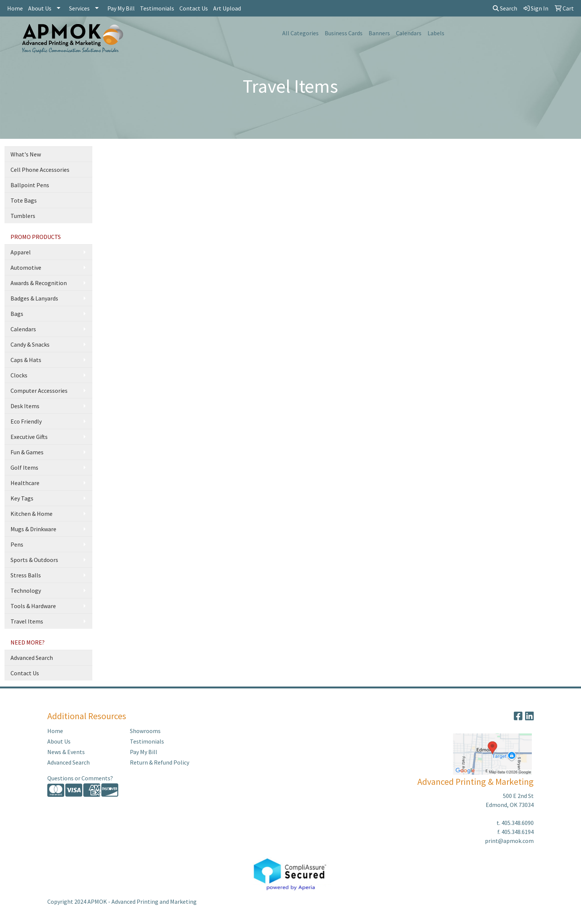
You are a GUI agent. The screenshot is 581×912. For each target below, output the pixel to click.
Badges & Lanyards (34, 298)
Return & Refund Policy (159, 762)
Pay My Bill (121, 8)
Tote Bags (24, 200)
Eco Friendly (26, 421)
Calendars (408, 33)
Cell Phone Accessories (40, 169)
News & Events (66, 752)
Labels (435, 33)
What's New (26, 154)
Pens (17, 544)
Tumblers (23, 215)
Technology (26, 590)
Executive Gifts (29, 436)
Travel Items (27, 621)
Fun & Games (27, 452)
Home (15, 8)
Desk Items (25, 406)
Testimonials (157, 8)
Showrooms (145, 731)
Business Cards (344, 33)
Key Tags (22, 498)
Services (79, 8)
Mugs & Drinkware (33, 529)
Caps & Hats (26, 360)
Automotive (26, 267)
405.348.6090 (517, 822)
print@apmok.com (509, 840)
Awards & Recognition (39, 283)
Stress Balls (26, 575)
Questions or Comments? (80, 778)
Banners (379, 33)
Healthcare (25, 483)
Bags (17, 313)
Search (505, 8)
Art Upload (227, 8)
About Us (39, 8)
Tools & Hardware (33, 606)
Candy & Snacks (30, 344)
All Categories (300, 33)
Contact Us (193, 8)
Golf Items (24, 467)
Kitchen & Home (32, 513)
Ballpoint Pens (30, 185)
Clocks (19, 375)
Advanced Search (32, 657)
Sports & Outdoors (34, 559)
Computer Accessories (39, 390)
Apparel (21, 252)
